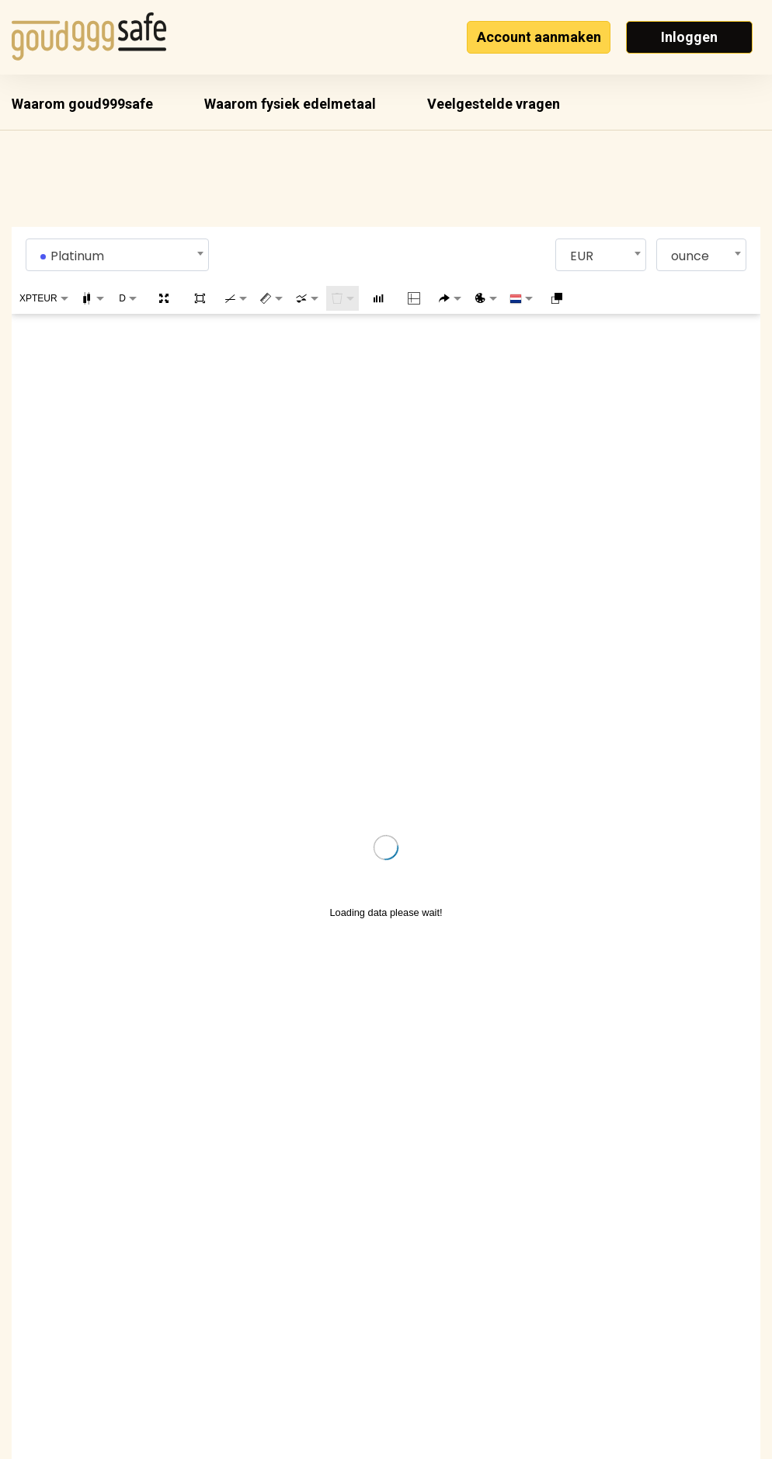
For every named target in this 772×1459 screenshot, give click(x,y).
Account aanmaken (539, 37)
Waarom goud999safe (82, 104)
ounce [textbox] (690, 256)
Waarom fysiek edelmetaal (290, 104)
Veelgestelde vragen (493, 104)
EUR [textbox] (581, 256)
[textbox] (117, 256)
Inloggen (689, 37)
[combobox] (118, 255)
